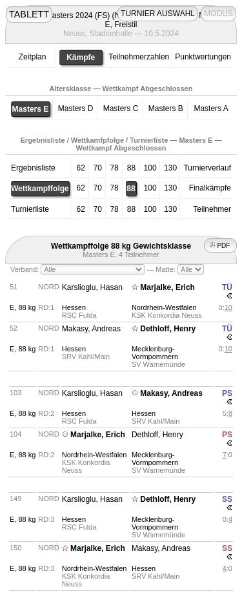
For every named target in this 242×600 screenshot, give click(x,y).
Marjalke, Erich (167, 287)
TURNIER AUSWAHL (158, 13)
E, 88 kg (22, 307)
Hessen (74, 307)
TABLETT (29, 14)
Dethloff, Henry (168, 328)
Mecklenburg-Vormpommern (155, 352)
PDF (220, 245)
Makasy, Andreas (91, 328)
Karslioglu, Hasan (92, 287)
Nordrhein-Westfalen (164, 307)
